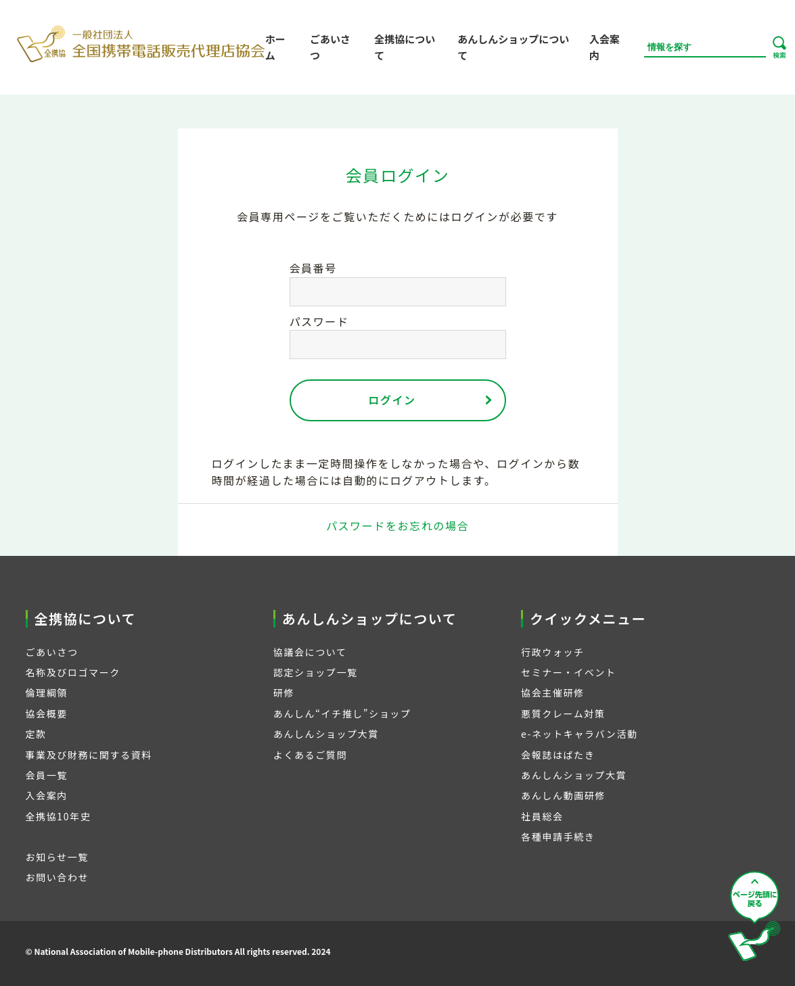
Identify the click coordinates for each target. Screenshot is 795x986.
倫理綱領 (47, 692)
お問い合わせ (57, 877)
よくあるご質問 (310, 754)
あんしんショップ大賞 (326, 734)
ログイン (391, 400)
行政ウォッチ (553, 652)
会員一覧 (47, 775)
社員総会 (542, 816)
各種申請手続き (558, 836)
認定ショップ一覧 (315, 672)
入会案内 (604, 47)
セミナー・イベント (568, 672)
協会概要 (47, 713)
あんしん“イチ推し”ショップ (342, 713)
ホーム (275, 47)
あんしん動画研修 (563, 795)
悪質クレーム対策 (563, 713)
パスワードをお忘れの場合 (397, 525)
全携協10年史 (58, 816)
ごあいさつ (330, 47)
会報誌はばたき (558, 754)
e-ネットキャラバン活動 (579, 734)
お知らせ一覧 (57, 857)
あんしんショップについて (513, 47)
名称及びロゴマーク (73, 672)
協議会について (310, 652)
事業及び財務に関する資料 (89, 754)
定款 (36, 734)
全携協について (404, 47)
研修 (283, 692)
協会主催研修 (553, 692)
